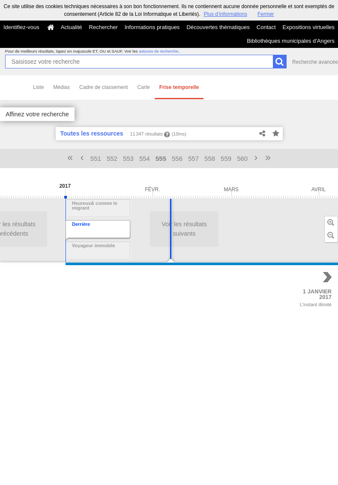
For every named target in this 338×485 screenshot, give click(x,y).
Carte (143, 87)
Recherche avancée (315, 62)
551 (95, 158)
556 (177, 158)
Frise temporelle (179, 87)
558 (209, 158)
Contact (266, 27)
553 (128, 158)
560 (242, 158)
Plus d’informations (225, 14)
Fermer (265, 14)
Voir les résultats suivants (84, 229)
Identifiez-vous (21, 27)
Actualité (71, 27)
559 (226, 158)
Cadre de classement (103, 87)
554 (144, 158)
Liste (38, 87)
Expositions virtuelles (309, 27)
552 (112, 158)
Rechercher (103, 27)
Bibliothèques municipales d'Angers (291, 41)
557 (193, 158)
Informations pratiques (152, 27)
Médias (61, 87)
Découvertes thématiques (217, 27)
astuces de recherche (158, 51)
